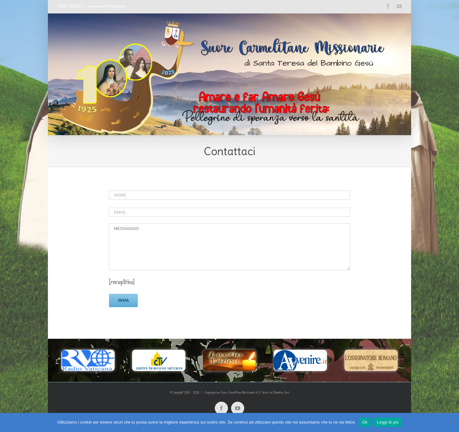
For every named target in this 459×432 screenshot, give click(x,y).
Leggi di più (388, 422)
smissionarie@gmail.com (106, 6)
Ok (365, 422)
